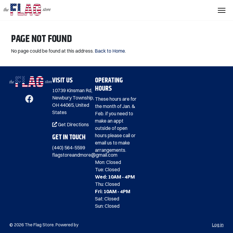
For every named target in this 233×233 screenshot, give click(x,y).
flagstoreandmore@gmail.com (84, 155)
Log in (218, 225)
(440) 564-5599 (68, 147)
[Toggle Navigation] (221, 10)
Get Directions (70, 124)
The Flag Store (39, 225)
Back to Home (110, 51)
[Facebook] (29, 100)
